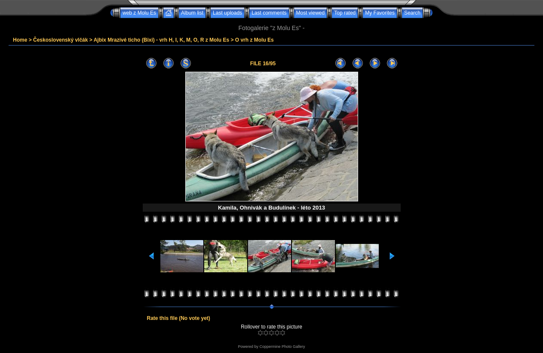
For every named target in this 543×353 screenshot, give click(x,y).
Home (20, 40)
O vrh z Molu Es (254, 40)
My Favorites (380, 13)
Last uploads (227, 13)
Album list (192, 13)
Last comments (269, 13)
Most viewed (310, 13)
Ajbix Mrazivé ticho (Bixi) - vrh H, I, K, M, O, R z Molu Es (161, 40)
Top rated (345, 13)
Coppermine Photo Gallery (282, 346)
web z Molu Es (139, 13)
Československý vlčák (60, 40)
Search (412, 13)
